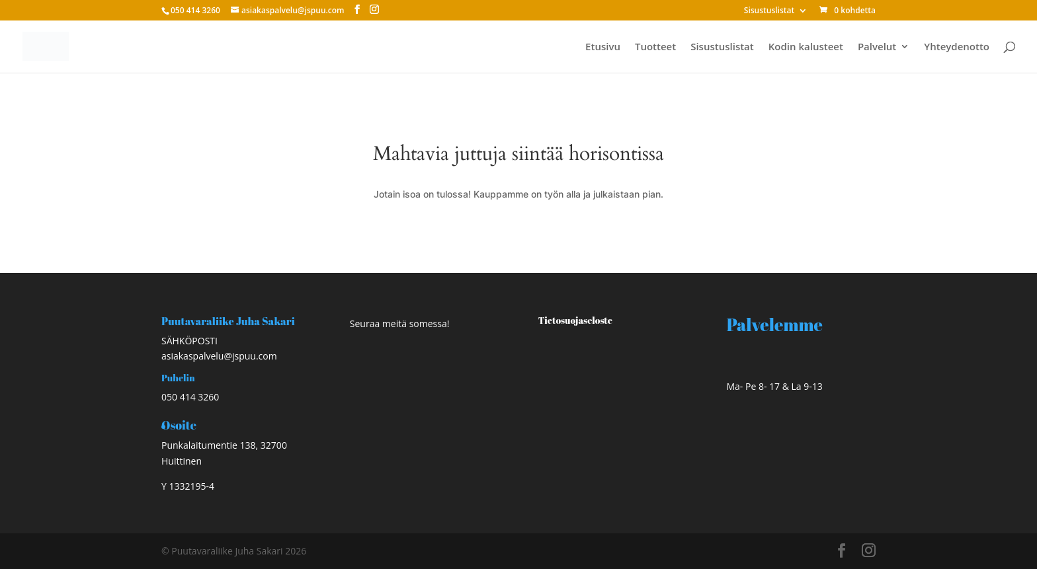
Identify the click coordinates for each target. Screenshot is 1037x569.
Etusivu (602, 47)
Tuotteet (655, 47)
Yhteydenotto (956, 47)
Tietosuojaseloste (575, 320)
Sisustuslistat (769, 11)
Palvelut (877, 47)
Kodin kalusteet (805, 47)
